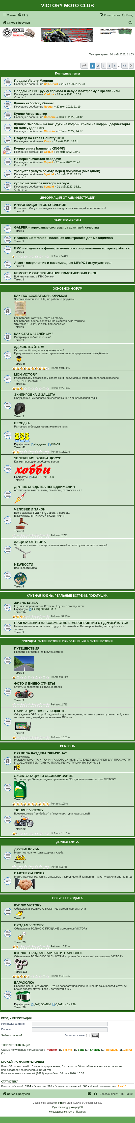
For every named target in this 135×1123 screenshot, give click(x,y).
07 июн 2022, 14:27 (71, 131)
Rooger (49, 106)
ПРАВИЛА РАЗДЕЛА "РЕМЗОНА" (40, 753)
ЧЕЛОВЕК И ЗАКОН (29, 509)
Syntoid (49, 174)
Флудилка (39, 444)
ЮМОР (54, 444)
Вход (4, 1018)
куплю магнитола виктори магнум (41, 183)
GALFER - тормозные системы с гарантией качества (56, 227)
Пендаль (112, 1049)
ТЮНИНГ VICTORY (29, 810)
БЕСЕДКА (22, 423)
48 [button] (125, 65)
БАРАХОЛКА (24, 982)
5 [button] (115, 65)
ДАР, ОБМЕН (41, 1004)
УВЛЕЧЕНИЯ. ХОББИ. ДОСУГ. (37, 458)
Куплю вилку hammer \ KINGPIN (39, 148)
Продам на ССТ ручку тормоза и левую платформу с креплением (67, 91)
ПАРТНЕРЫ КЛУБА (67, 220)
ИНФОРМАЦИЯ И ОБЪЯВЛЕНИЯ (40, 205)
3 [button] (104, 65)
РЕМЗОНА (67, 746)
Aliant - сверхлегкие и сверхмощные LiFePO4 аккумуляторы (62, 263)
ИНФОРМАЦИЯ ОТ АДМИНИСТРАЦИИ (67, 197)
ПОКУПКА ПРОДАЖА (67, 898)
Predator (51, 1049)
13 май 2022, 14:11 (66, 141)
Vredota (49, 94)
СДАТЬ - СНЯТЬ (64, 1004)
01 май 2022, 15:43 (69, 174)
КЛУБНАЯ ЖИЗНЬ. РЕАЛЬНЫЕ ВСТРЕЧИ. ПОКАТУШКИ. (67, 595)
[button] (84, 66)
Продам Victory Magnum (33, 80)
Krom (47, 141)
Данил (127, 1049)
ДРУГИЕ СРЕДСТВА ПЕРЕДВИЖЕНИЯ (44, 487)
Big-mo (67, 1049)
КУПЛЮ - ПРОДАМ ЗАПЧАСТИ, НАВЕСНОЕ (48, 953)
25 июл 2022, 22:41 (73, 83)
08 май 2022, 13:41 (68, 151)
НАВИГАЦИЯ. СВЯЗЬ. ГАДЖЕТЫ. (40, 711)
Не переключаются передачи (37, 159)
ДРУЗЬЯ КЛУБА (67, 842)
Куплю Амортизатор (30, 114)
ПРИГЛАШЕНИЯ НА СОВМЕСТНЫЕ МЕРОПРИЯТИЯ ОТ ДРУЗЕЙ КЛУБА (71, 623)
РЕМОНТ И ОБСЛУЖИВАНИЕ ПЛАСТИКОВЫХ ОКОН (56, 273)
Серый (48, 151)
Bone (81, 1049)
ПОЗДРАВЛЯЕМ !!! (42, 609)
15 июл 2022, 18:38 (69, 94)
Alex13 (122, 1086)
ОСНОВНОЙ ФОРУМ (67, 288)
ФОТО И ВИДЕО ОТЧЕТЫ (34, 683)
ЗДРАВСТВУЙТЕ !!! (29, 347)
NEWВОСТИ (23, 564)
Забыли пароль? (11, 1035)
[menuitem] (23, 15)
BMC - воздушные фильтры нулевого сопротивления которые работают (73, 248)
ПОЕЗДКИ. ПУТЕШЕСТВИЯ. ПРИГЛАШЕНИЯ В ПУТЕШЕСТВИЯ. (67, 641)
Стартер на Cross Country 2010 (39, 138)
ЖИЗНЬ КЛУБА (26, 603)
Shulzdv (95, 1049)
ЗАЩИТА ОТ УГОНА (30, 542)
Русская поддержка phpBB (67, 1107)
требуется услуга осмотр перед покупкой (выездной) (57, 171)
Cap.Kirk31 (51, 83)
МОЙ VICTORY (25, 374)
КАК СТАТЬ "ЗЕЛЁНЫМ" (33, 334)
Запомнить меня (76, 1035)
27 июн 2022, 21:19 (68, 106)
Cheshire (49, 117)
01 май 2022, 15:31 (69, 186)
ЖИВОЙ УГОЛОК (41, 476)
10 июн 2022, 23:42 (71, 117)
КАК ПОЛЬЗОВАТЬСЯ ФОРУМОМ (40, 296)
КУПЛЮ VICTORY (27, 905)
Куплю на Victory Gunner (34, 103)
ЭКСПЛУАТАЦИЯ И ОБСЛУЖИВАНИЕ (43, 776)
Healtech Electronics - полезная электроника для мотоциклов (63, 238)
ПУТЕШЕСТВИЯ (26, 648)
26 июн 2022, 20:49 (68, 162)
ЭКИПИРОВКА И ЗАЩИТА (34, 394)
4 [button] (109, 65)
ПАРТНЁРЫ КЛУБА (29, 873)
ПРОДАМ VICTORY (29, 925)
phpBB (59, 1102)
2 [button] (98, 65)
